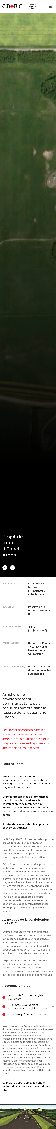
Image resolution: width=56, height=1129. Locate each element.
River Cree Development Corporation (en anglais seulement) (31, 1006)
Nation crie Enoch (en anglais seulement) (31, 997)
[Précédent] (12, 567)
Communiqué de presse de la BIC (28, 1014)
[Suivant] (4, 567)
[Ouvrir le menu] (50, 6)
